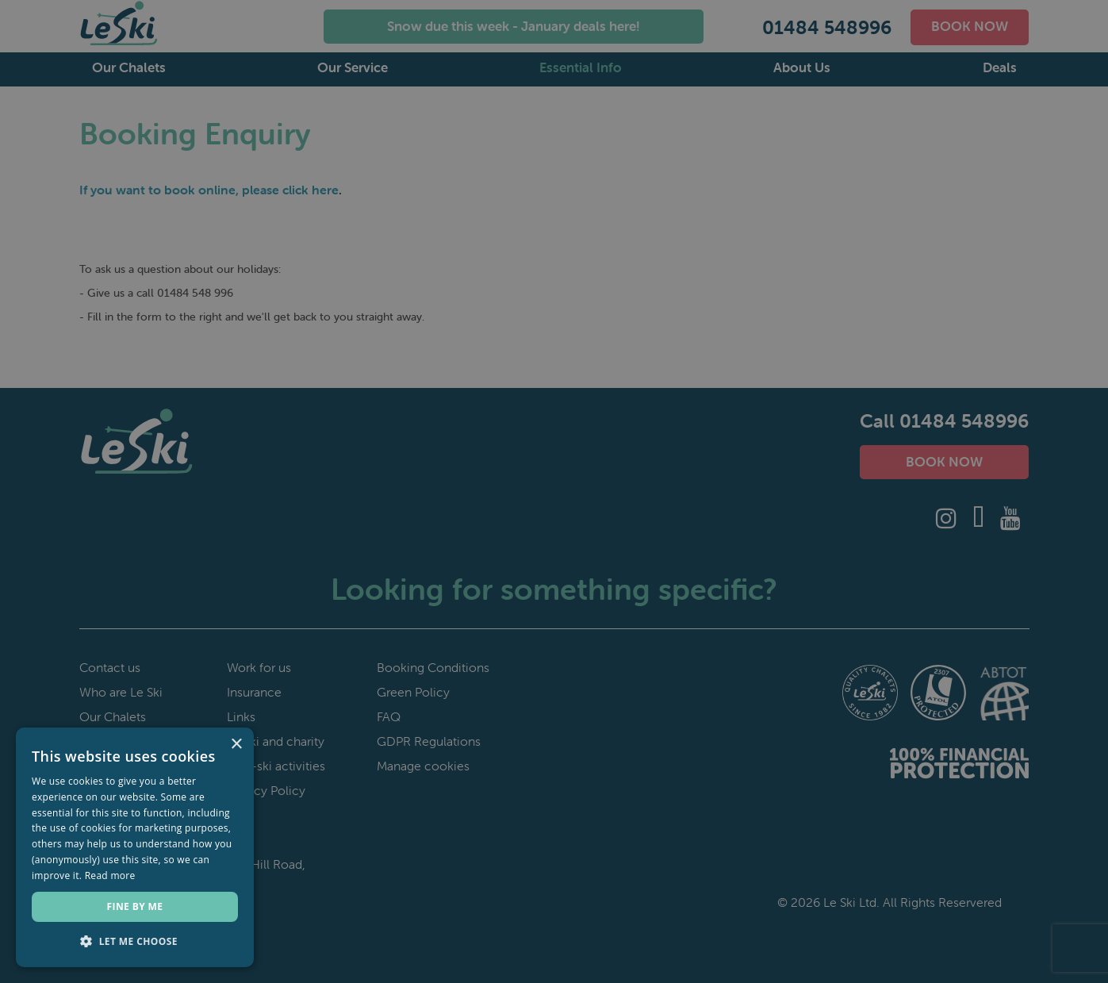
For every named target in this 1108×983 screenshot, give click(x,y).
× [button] (236, 745)
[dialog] (554, 491)
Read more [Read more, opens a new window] (110, 875)
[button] (135, 941)
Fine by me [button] (135, 906)
